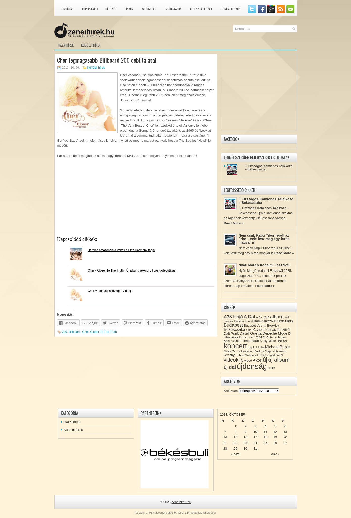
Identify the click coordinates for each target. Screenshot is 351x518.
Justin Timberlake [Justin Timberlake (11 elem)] (245, 341)
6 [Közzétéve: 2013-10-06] (285, 426)
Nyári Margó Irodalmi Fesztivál (264, 265)
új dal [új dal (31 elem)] (230, 367)
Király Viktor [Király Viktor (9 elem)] (268, 341)
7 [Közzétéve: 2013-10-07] (225, 432)
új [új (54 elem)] (265, 359)
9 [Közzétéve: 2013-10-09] (245, 432)
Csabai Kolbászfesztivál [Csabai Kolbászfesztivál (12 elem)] (271, 330)
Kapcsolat (149, 9)
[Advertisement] (136, 198)
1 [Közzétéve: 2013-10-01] (235, 426)
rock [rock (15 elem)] (260, 355)
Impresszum (173, 9)
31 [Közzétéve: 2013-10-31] (255, 448)
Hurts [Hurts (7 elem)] (273, 337)
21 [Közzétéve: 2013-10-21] (225, 443)
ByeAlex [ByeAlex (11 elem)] (273, 325)
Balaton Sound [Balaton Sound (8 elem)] (243, 321)
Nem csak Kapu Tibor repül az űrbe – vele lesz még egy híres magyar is (264, 238)
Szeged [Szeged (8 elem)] (270, 355)
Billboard (75, 332)
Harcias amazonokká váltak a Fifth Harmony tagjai (121, 250)
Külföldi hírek (90, 45)
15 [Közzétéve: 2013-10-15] (235, 437)
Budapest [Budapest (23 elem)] (233, 325)
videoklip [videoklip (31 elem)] (233, 360)
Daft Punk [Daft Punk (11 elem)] (231, 333)
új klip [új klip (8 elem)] (271, 367)
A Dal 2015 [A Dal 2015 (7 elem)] (262, 317)
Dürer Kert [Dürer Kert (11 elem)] (247, 337)
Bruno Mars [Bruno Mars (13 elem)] (283, 321)
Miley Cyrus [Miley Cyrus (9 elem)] (232, 351)
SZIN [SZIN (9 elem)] (279, 355)
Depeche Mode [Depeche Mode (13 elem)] (274, 333)
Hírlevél (110, 9)
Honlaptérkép (230, 9)
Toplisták (91, 8)
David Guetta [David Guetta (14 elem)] (251, 333)
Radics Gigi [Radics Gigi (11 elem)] (262, 351)
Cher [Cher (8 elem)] (249, 329)
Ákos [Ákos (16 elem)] (257, 360)
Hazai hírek (66, 45)
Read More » (233, 223)
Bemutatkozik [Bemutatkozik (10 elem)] (263, 321)
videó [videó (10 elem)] (248, 360)
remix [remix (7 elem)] (275, 351)
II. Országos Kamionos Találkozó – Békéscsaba (268, 167)
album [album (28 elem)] (276, 316)
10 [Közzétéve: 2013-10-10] (255, 432)
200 (64, 332)
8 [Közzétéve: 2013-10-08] (235, 432)
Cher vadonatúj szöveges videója (110, 291)
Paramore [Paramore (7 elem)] (247, 351)
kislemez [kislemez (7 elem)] (282, 340)
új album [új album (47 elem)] (279, 360)
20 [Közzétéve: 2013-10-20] (285, 437)
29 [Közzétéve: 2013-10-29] (235, 448)
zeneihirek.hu (181, 502)
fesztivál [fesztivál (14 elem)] (262, 337)
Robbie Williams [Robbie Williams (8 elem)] (246, 355)
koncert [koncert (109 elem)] (235, 346)
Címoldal (67, 9)
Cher (85, 332)
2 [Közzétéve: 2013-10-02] (245, 426)
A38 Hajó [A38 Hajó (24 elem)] (233, 316)
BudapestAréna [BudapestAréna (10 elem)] (255, 325)
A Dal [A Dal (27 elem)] (249, 316)
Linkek (129, 9)
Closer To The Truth (103, 332)
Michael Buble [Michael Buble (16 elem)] (277, 347)
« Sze (235, 454)
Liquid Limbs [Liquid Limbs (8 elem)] (256, 347)
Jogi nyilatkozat (201, 9)
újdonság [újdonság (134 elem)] (252, 366)
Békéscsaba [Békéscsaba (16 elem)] (234, 329)
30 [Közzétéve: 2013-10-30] (245, 448)
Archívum (231, 391)
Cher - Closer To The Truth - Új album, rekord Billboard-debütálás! (132, 270)
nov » (275, 454)
